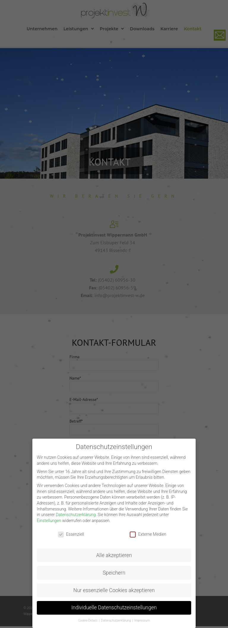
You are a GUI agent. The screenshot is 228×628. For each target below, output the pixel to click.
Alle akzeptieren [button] (114, 555)
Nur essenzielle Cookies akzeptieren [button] (114, 590)
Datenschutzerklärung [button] (116, 620)
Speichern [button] (114, 573)
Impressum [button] (142, 620)
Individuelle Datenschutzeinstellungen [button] (114, 607)
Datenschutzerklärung (76, 514)
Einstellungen (49, 520)
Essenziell (71, 534)
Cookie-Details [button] (88, 620)
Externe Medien (148, 534)
